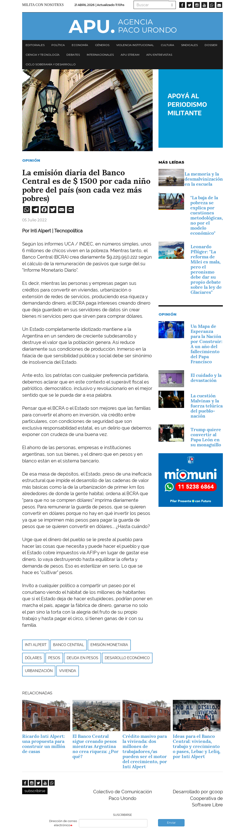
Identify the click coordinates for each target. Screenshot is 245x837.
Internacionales (100, 54)
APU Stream (130, 54)
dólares (33, 658)
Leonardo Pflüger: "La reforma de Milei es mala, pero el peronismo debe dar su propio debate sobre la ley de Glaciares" (206, 269)
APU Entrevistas (159, 54)
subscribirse (34, 791)
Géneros (102, 45)
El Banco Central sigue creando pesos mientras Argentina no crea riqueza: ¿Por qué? (95, 746)
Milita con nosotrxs (43, 5)
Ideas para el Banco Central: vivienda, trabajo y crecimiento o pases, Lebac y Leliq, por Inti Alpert (196, 746)
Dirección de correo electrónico (63, 823)
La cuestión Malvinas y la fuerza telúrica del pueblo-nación (207, 406)
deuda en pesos (82, 658)
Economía (80, 45)
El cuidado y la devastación (206, 377)
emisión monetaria (109, 645)
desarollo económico (127, 658)
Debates (73, 54)
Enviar (171, 822)
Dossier (211, 45)
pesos (54, 658)
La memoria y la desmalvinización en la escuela (204, 179)
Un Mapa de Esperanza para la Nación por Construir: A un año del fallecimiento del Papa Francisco (206, 344)
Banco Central (68, 645)
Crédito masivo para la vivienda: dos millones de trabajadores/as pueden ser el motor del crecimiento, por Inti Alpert (144, 751)
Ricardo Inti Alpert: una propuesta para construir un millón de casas (43, 743)
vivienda (67, 671)
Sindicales (189, 45)
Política (58, 45)
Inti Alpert (36, 645)
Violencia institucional (135, 45)
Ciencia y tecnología (43, 54)
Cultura (167, 45)
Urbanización (39, 671)
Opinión (31, 160)
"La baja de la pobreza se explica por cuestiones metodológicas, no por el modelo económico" (206, 215)
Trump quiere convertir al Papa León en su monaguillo (206, 437)
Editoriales (35, 45)
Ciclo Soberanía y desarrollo (51, 64)
